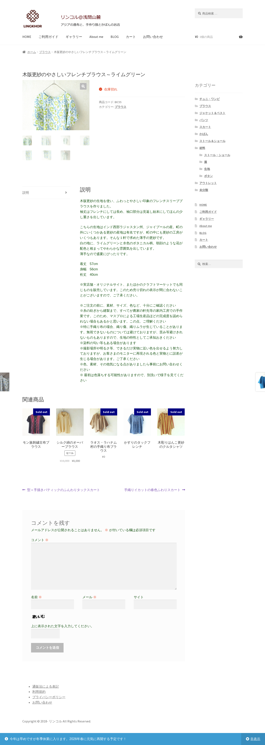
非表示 (255, 739)
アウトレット (208, 183)
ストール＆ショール (212, 141)
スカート (205, 127)
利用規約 (39, 692)
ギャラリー (74, 37)
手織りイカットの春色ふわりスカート (152, 490)
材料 (202, 148)
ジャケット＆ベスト (212, 113)
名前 (36, 597)
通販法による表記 (45, 686)
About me (96, 37)
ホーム (31, 52)
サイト (139, 597)
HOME (26, 37)
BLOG (115, 37)
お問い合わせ (153, 37)
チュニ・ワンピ (209, 99)
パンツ (203, 120)
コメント (39, 540)
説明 (25, 192)
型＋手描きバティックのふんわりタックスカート (63, 490)
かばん (203, 134)
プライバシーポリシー (48, 697)
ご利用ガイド (48, 37)
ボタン (208, 176)
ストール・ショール (217, 155)
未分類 (203, 190)
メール (89, 597)
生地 (207, 169)
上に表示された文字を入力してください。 (62, 626)
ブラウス (45, 52)
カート (131, 37)
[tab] (46, 193)
